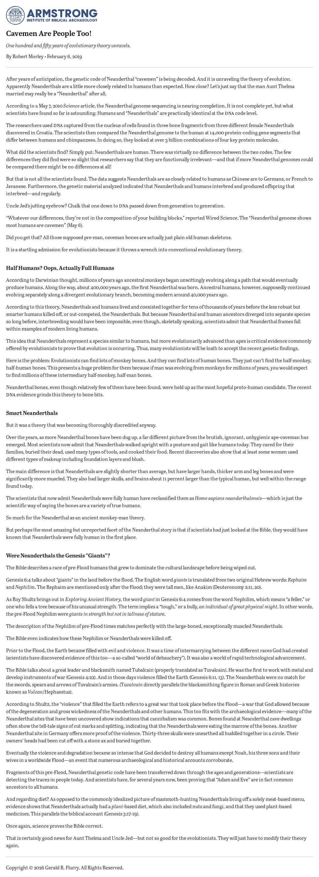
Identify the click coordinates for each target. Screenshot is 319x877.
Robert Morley (28, 56)
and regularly (46, 193)
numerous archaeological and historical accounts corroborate (165, 760)
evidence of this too (86, 657)
